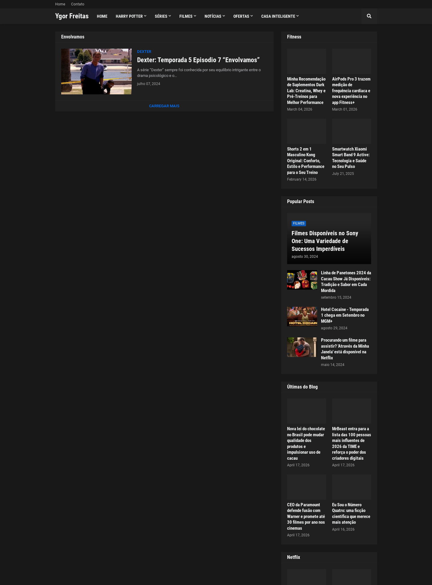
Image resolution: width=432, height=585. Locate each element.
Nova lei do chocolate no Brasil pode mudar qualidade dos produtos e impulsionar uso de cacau (306, 443)
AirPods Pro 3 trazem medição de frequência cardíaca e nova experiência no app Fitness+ (351, 90)
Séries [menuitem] (161, 16)
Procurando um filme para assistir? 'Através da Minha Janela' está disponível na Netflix (345, 349)
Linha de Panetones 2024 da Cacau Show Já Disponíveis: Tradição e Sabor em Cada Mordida (346, 281)
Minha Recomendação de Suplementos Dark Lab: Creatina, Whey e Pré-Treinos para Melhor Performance (306, 90)
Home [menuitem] (102, 16)
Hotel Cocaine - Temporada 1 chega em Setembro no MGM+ (345, 315)
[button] (369, 16)
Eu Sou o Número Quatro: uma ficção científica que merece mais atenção (351, 513)
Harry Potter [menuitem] (129, 16)
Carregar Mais (164, 106)
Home (60, 4)
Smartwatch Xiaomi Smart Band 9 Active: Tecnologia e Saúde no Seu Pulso (351, 157)
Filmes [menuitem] (186, 16)
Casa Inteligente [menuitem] (278, 16)
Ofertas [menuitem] (241, 16)
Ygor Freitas (71, 16)
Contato (77, 4)
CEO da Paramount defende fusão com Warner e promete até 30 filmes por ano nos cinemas (306, 516)
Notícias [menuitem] (213, 16)
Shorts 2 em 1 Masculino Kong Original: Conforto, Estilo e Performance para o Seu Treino (305, 160)
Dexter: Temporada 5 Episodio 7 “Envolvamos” (198, 60)
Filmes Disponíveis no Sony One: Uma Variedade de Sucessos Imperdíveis (325, 241)
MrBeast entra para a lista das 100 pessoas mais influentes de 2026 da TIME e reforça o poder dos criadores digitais (351, 443)
